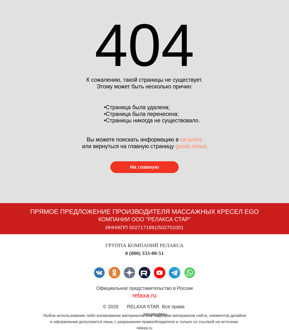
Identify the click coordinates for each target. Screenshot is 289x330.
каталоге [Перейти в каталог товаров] (191, 139)
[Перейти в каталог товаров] (144, 167)
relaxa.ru (144, 295)
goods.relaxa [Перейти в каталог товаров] (191, 146)
